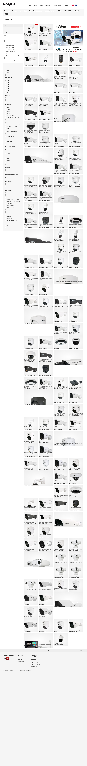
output (8, 160)
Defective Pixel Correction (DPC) (13, 192)
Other (60, 11)
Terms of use (28, 755)
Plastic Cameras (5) (10, 38)
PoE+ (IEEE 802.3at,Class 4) (13, 122)
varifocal (8, 99)
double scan (9, 141)
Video (32, 746)
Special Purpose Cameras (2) (12, 57)
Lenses (14, 11)
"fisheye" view (10, 195)
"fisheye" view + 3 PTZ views (13, 199)
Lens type (7, 95)
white (8, 225)
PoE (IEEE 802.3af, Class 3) (13, 117)
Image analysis (8, 181)
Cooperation (20, 745)
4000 (8, 70)
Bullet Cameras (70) (10, 45)
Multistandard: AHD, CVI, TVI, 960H (12, 29)
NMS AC (76, 11)
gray (8, 227)
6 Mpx (8, 88)
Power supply (8, 104)
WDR (6, 139)
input (8, 158)
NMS (81, 736)
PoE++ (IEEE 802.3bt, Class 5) (13, 124)
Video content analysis (11, 183)
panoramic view (10, 197)
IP (5, 25)
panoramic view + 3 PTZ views (13, 201)
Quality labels (21, 746)
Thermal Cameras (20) (10, 51)
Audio (6, 155)
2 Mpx (8, 80)
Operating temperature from (11, 174)
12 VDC (8, 107)
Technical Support (57, 5)
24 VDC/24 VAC (10, 115)
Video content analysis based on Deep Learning (13, 187)
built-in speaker (10, 164)
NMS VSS (67, 11)
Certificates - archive (35, 749)
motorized (9, 102)
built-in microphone (11, 162)
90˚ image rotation (10, 205)
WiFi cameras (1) (9, 53)
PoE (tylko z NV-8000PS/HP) (13, 119)
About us (35, 5)
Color (6, 223)
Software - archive (35, 748)
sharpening (9, 209)
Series (6, 68)
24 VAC (8, 109)
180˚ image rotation (11, 207)
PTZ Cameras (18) (10, 49)
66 (7, 169)
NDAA (8, 128)
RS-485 (8, 153)
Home (29, 5)
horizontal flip (9, 218)
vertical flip (9, 216)
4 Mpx (8, 84)
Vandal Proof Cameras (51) (11, 40)
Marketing (48, 5)
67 (7, 172)
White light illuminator (12, 131)
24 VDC (8, 111)
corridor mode (10, 214)
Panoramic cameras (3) (10, 60)
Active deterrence (11, 133)
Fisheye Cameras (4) (10, 47)
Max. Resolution (8, 77)
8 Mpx (8, 90)
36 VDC (8, 113)
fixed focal (9, 97)
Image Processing (9, 190)
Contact (66, 5)
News (41, 5)
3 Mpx (8, 82)
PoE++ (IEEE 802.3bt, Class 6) (13, 126)
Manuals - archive (35, 751)
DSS (8, 144)
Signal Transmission (36, 11)
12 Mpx (8, 92)
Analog (6, 32)
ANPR (6, 14)
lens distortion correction (12, 220)
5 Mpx (8, 86)
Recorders (23, 11)
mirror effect (9, 211)
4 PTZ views (9, 203)
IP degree (7, 167)
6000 (8, 72)
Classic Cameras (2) (10, 43)
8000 (8, 74)
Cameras (7, 11)
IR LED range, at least (10, 146)
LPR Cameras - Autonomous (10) (13, 55)
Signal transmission (70, 736)
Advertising (33, 744)
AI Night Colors (10, 136)
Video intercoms (50, 11)
